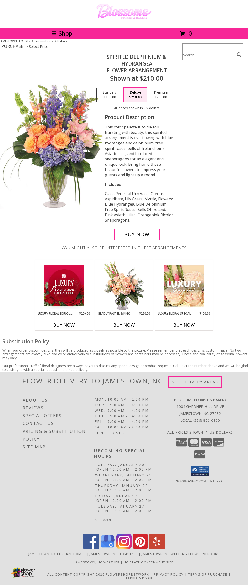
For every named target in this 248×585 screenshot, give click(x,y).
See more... (105, 520)
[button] (200, 471)
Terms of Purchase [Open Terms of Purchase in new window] (207, 574)
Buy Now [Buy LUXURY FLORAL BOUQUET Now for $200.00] (64, 325)
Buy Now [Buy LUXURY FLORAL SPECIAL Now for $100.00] (184, 325)
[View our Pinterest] (140, 548)
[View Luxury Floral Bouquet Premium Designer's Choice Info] (64, 285)
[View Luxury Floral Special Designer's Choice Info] (184, 285)
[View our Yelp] (157, 548)
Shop (62, 33)
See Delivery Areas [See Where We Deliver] (195, 382)
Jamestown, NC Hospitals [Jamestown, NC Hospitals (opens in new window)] (114, 554)
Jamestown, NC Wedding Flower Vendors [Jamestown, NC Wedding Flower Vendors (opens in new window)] (181, 554)
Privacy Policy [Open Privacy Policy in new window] (169, 574)
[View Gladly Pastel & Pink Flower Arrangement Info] (124, 285)
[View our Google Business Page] (107, 548)
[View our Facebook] (91, 548)
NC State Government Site (148, 562)
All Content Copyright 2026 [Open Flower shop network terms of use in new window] (76, 574)
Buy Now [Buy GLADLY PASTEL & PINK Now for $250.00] (124, 325)
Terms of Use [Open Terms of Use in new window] (139, 577)
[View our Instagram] (124, 548)
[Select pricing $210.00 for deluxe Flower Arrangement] (135, 95)
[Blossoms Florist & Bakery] (124, 20)
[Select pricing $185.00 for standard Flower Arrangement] (110, 95)
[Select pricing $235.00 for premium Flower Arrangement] (161, 95)
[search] (239, 54)
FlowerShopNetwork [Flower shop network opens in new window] (127, 574)
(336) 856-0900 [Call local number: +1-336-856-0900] (206, 420)
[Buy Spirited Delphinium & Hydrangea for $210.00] (137, 234)
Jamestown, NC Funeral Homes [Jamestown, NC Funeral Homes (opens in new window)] (57, 554)
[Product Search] (208, 55)
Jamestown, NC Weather (97, 562)
